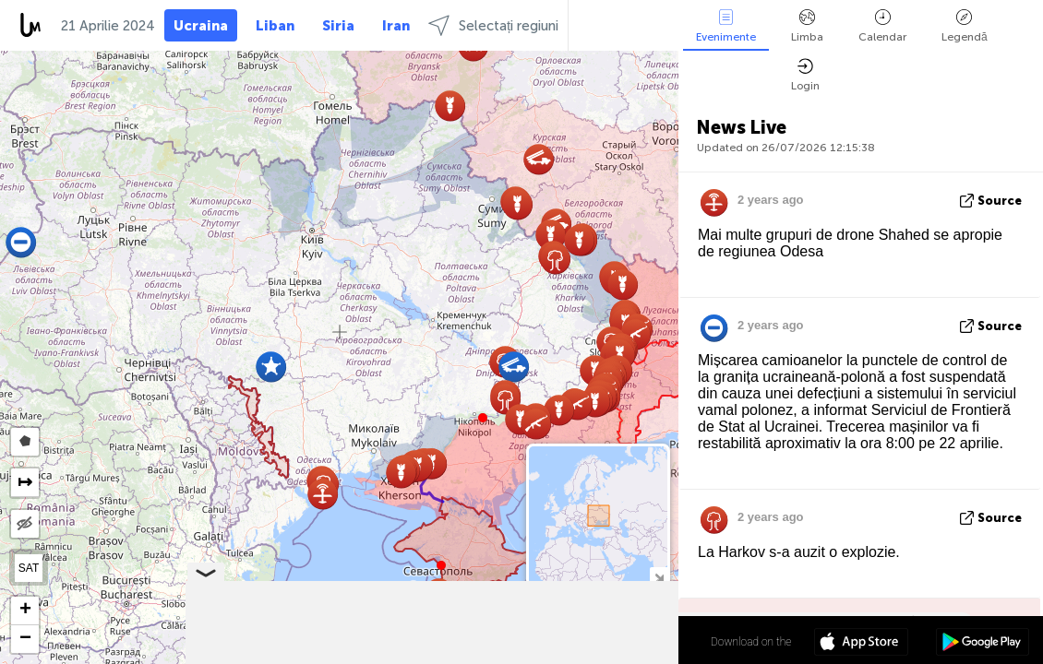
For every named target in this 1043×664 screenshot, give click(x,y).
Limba (807, 26)
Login (805, 75)
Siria (338, 26)
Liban (275, 26)
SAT (28, 568)
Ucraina (201, 26)
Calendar (882, 26)
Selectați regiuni (493, 25)
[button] (482, 417)
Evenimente (726, 26)
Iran (396, 26)
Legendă (964, 26)
